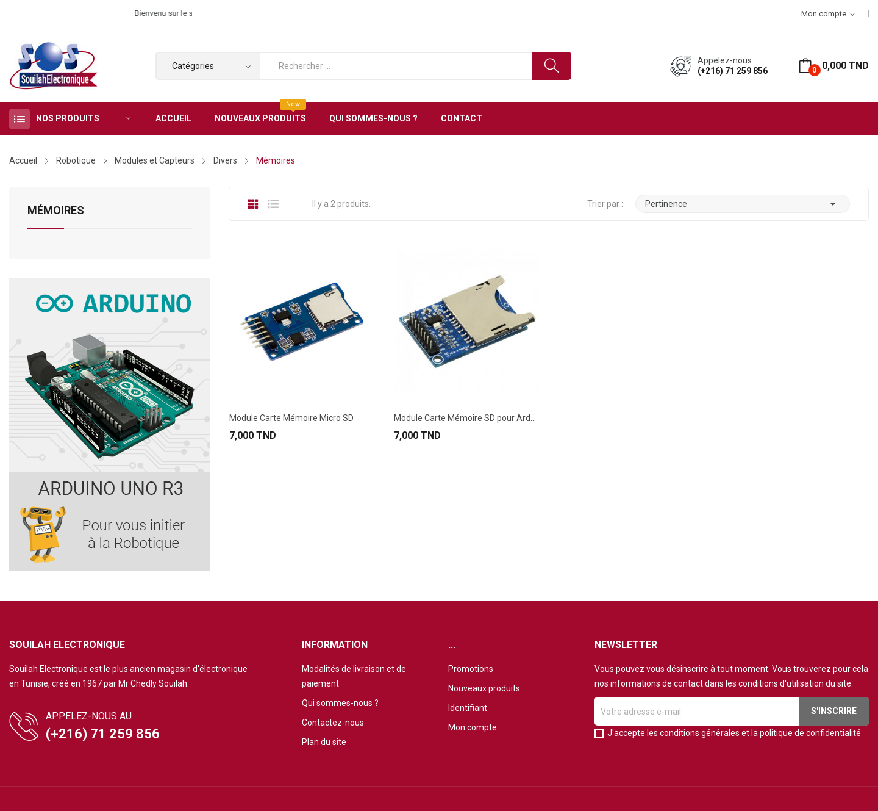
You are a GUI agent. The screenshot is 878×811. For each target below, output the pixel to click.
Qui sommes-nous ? (340, 703)
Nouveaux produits (484, 688)
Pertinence (742, 203)
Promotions (470, 669)
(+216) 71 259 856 (733, 71)
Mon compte (472, 727)
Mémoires (55, 211)
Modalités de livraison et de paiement (354, 676)
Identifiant (467, 708)
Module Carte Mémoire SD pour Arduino (466, 418)
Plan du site (324, 742)
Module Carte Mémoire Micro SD (291, 418)
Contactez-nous (333, 722)
